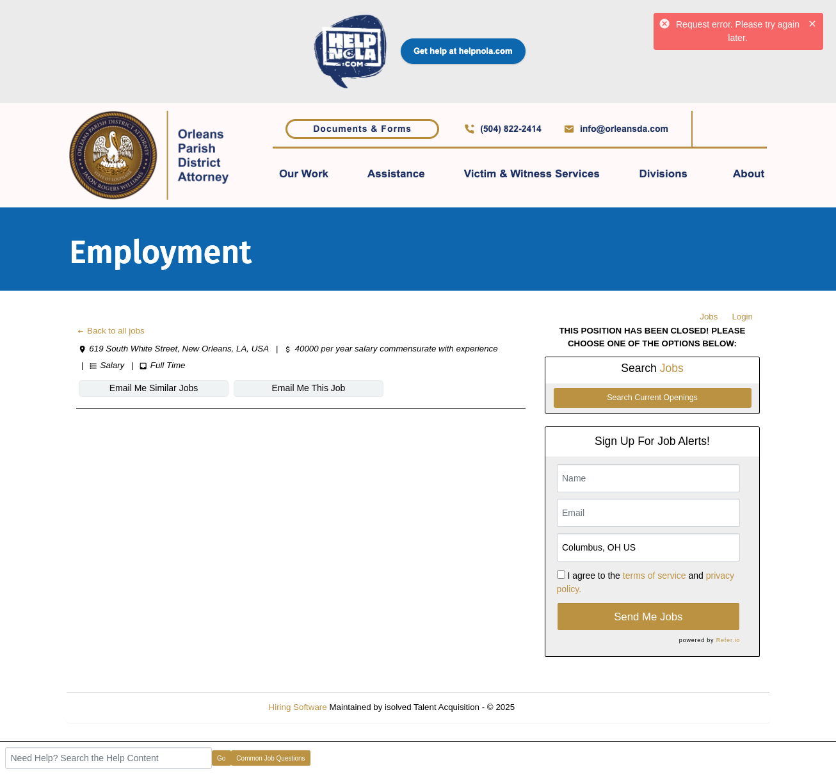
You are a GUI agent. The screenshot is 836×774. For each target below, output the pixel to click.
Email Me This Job (309, 388)
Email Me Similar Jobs (153, 388)
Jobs (709, 316)
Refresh (553, 707)
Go (221, 758)
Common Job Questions (270, 758)
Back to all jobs (110, 330)
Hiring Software (298, 707)
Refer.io (728, 640)
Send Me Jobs (648, 617)
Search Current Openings (652, 397)
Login (742, 316)
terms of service (654, 575)
